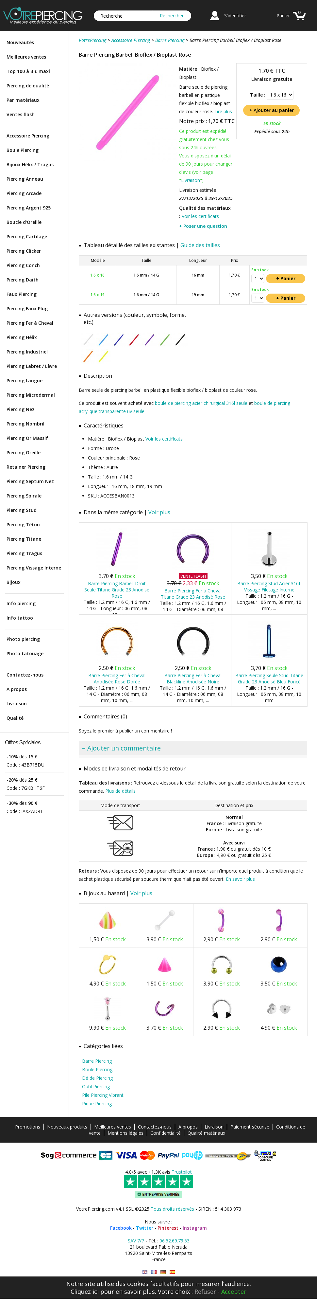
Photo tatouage (25, 653)
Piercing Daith (23, 280)
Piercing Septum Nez (30, 481)
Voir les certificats (200, 216)
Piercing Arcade (24, 193)
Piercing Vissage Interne (34, 568)
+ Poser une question (203, 226)
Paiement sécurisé (249, 1127)
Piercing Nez (21, 409)
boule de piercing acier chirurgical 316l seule (201, 403)
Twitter (144, 1228)
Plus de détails (120, 791)
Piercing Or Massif (27, 438)
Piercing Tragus (24, 553)
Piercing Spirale (24, 496)
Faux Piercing (22, 294)
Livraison (17, 703)
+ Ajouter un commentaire (121, 748)
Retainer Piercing (26, 467)
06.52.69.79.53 (174, 1241)
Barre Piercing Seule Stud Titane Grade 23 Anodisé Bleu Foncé (269, 678)
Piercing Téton (23, 524)
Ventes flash (21, 114)
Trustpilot (182, 1172)
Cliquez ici (85, 1291)
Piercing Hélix (22, 337)
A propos (17, 689)
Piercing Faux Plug (27, 308)
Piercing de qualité (28, 85)
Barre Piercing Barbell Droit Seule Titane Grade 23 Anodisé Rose (116, 589)
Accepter (233, 1291)
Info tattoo (20, 618)
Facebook (121, 1228)
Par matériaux (23, 100)
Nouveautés (20, 42)
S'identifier (235, 15)
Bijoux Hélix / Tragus (30, 164)
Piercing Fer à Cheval (30, 323)
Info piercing (21, 603)
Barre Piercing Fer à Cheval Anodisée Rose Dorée (116, 678)
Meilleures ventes (26, 57)
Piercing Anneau (25, 179)
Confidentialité (165, 1133)
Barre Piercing (97, 1061)
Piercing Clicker (24, 251)
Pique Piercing (97, 1103)
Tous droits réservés (172, 1209)
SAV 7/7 (136, 1241)
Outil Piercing (96, 1086)
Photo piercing (23, 639)
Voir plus (159, 512)
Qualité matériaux (206, 1133)
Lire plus (223, 111)
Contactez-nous (25, 675)
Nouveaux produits (67, 1127)
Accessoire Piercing (28, 136)
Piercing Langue (24, 380)
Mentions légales (125, 1133)
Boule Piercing (23, 150)
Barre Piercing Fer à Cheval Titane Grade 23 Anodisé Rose (193, 594)
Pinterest (168, 1228)
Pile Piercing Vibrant (103, 1095)
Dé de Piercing (97, 1078)
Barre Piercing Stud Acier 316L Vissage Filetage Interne (269, 586)
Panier (283, 15)
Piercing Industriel (27, 352)
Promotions (27, 1127)
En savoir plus (240, 879)
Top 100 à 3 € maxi (28, 71)
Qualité (15, 718)
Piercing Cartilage (27, 236)
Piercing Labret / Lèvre (32, 366)
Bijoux (14, 582)
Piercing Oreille (24, 452)
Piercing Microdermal (31, 395)
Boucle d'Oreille (24, 222)
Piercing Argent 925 (29, 208)
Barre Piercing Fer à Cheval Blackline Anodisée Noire (193, 678)
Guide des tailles (200, 245)
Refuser (205, 1291)
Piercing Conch (23, 265)
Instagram (195, 1228)
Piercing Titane (24, 539)
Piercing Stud (22, 510)
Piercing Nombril (25, 424)
